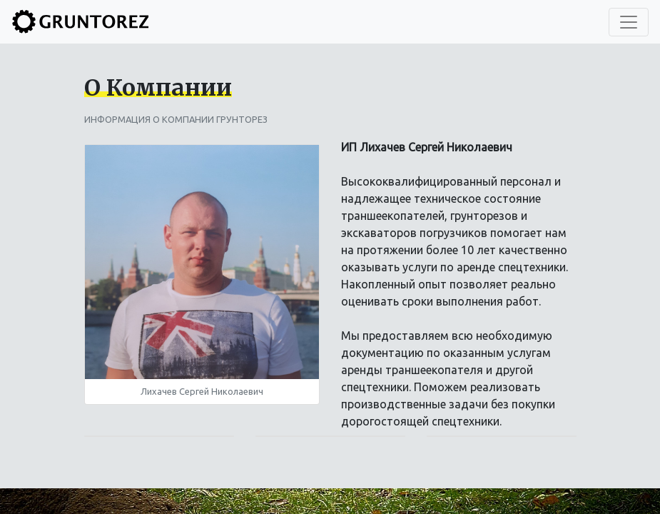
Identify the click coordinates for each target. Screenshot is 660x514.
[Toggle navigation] (629, 22)
